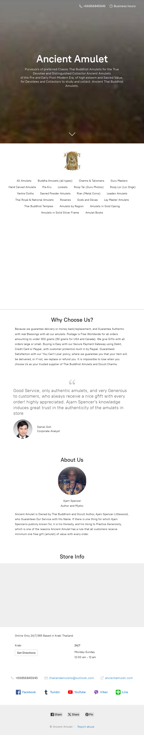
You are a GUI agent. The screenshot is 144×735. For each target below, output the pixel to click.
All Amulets (24, 180)
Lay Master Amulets (116, 200)
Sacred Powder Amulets (55, 193)
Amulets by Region (72, 206)
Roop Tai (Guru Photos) (89, 187)
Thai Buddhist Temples (38, 206)
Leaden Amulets (117, 193)
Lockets (63, 187)
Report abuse (85, 726)
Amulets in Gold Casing (105, 206)
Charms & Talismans (91, 180)
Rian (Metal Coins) (89, 193)
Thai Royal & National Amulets (34, 200)
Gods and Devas (87, 200)
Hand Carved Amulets (22, 187)
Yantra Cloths (25, 193)
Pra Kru (46, 187)
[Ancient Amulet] (72, 161)
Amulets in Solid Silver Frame (60, 212)
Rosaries (65, 200)
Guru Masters (119, 180)
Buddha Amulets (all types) (55, 180)
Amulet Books (94, 212)
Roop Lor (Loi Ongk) (123, 187)
